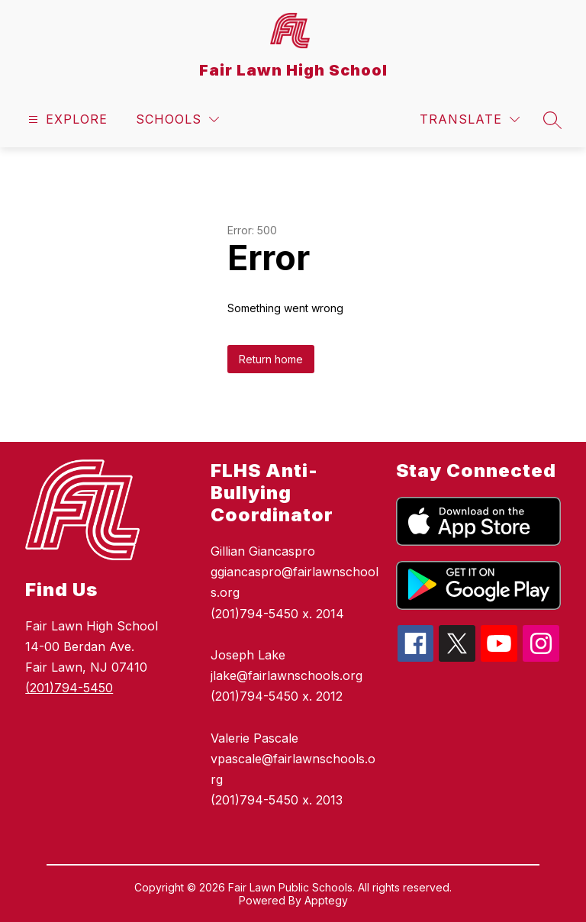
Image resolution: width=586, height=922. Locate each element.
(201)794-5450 (69, 687)
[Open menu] (66, 119)
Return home (271, 359)
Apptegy (326, 900)
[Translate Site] (469, 119)
